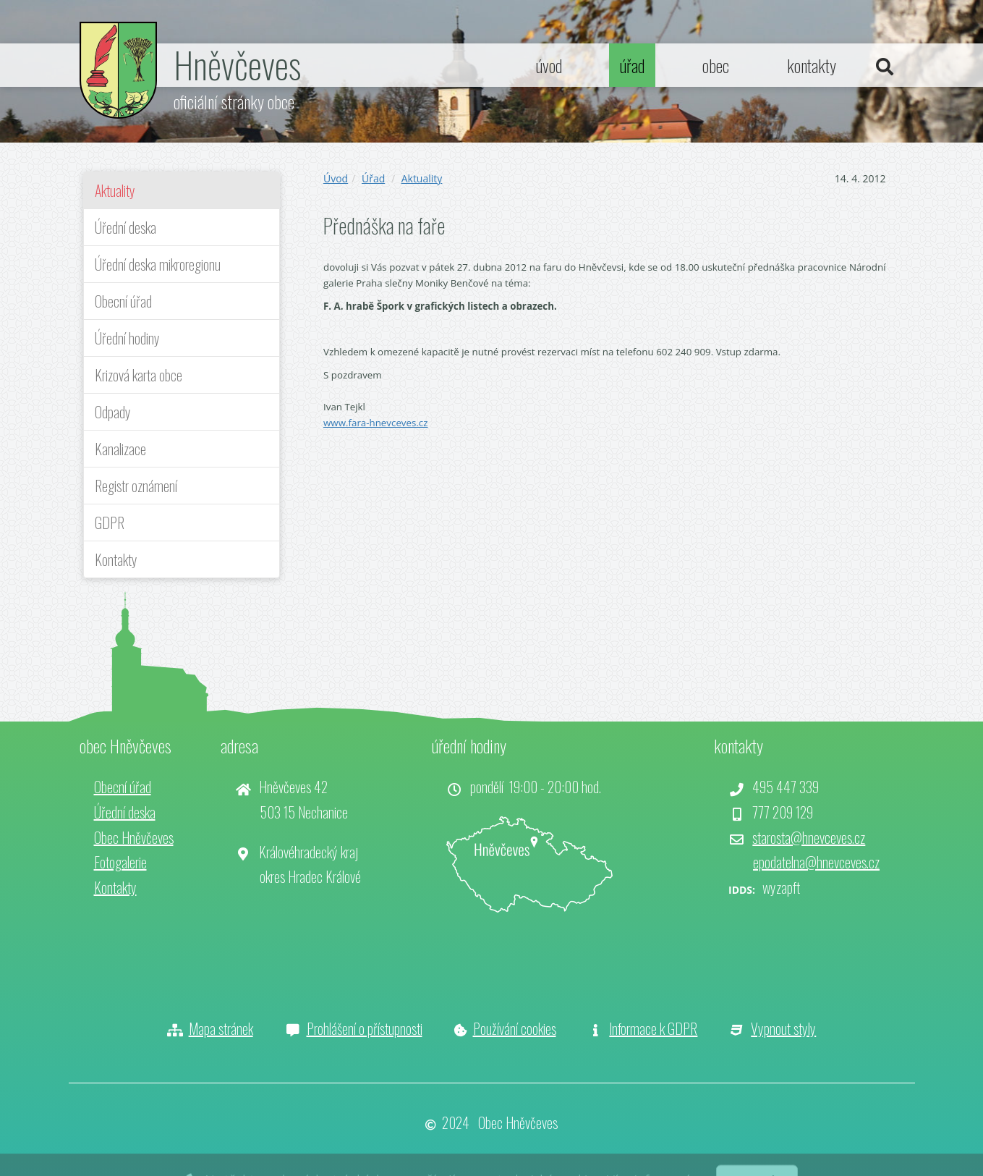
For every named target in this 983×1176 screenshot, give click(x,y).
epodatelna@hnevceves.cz (816, 862)
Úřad (373, 178)
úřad (632, 65)
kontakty (811, 65)
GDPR (109, 522)
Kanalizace (120, 449)
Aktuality (115, 190)
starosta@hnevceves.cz (808, 837)
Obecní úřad (123, 301)
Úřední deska (125, 227)
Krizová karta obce (138, 375)
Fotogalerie (120, 862)
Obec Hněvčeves (134, 837)
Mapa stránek (221, 1028)
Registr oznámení (136, 485)
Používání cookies (514, 1028)
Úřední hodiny (127, 338)
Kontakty (116, 559)
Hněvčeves (237, 63)
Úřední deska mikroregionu (158, 264)
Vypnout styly (783, 1028)
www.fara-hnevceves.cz (375, 422)
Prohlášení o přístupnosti (364, 1028)
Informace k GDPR (653, 1028)
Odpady (113, 412)
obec (715, 65)
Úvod (335, 178)
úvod (549, 65)
